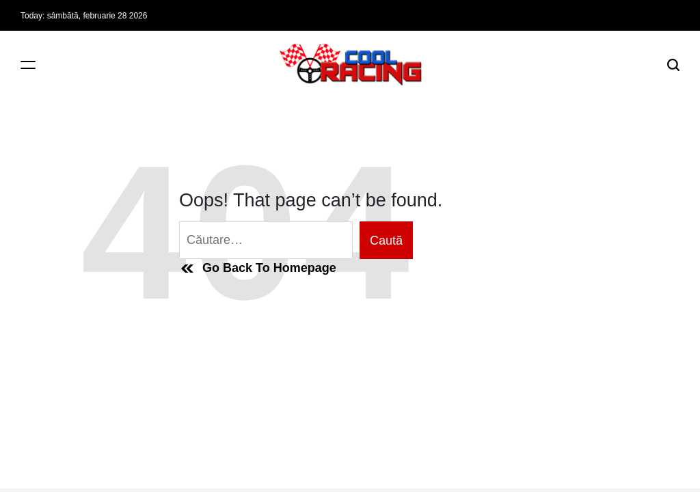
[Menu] (28, 64)
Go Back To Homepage (257, 268)
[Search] (673, 64)
